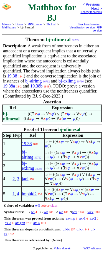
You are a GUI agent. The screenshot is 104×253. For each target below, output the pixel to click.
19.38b (36, 86)
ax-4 (36, 223)
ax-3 (8, 223)
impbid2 (29, 193)
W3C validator (92, 248)
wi (33, 212)
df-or (80, 229)
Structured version (89, 24)
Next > (96, 8)
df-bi (66, 229)
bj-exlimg (67, 81)
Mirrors (6, 24)
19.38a (9, 86)
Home (19, 24)
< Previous (91, 4)
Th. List (51, 24)
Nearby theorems (91, 12)
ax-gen (20, 223)
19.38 (12, 76)
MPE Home (35, 24)
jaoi (25, 178)
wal (74, 212)
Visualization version (82, 27)
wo (61, 212)
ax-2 (93, 218)
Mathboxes (9, 27)
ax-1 (82, 218)
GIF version (97, 29)
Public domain (62, 248)
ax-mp (70, 218)
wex (90, 212)
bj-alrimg (33, 81)
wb (46, 212)
